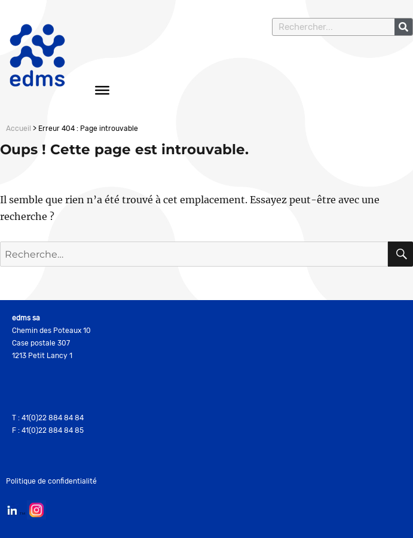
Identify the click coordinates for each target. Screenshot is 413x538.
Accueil (18, 128)
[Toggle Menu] (102, 90)
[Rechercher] (403, 27)
